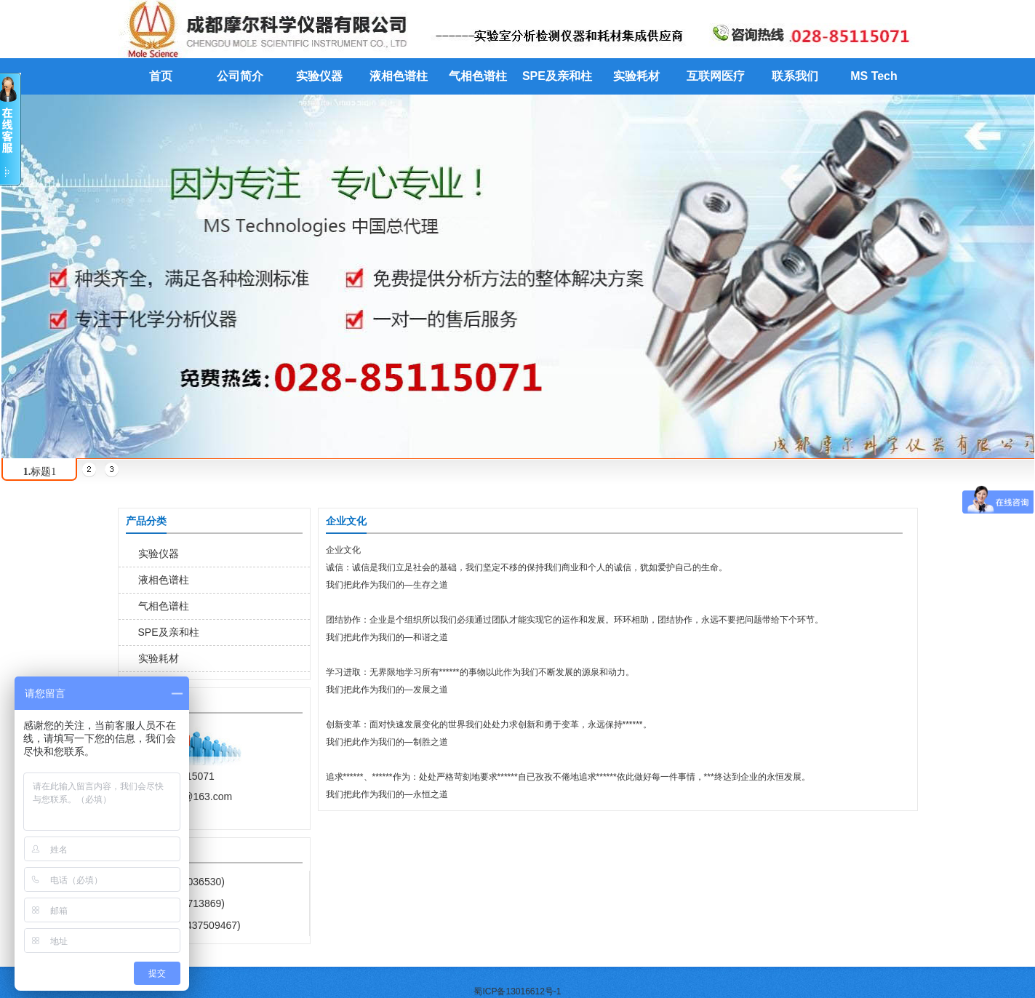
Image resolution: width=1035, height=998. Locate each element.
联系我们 (795, 76)
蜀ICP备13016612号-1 (517, 991)
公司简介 (240, 76)
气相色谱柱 (478, 76)
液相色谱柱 (398, 76)
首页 (160, 76)
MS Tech (874, 76)
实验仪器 (319, 76)
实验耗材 (636, 76)
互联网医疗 (716, 76)
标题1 (40, 471)
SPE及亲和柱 (557, 76)
